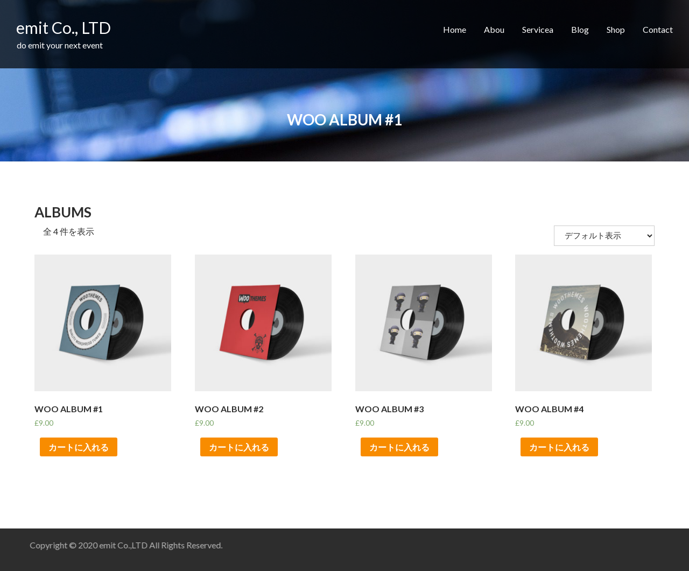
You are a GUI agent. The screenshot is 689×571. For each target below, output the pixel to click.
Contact (658, 29)
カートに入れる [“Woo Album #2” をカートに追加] (239, 447)
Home (454, 29)
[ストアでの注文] (604, 235)
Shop (616, 29)
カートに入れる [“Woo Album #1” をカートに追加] (78, 447)
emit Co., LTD (63, 27)
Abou (494, 29)
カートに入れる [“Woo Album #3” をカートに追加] (399, 447)
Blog (580, 29)
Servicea (537, 29)
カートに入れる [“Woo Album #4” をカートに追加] (559, 447)
